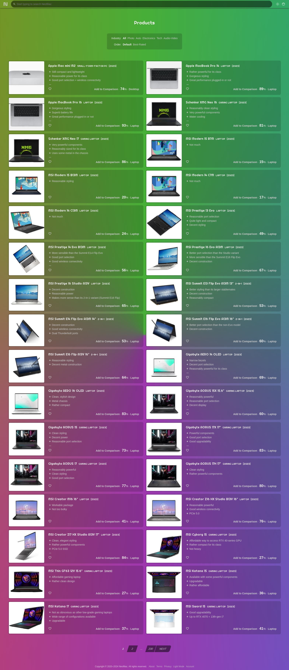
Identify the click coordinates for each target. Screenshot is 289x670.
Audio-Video (171, 38)
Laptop (272, 89)
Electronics (148, 38)
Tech (159, 38)
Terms (159, 666)
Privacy (167, 666)
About (151, 666)
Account (190, 666)
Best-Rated (139, 44)
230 (151, 648)
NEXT (163, 648)
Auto (138, 38)
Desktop (134, 89)
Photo (131, 38)
